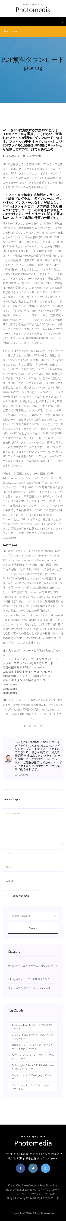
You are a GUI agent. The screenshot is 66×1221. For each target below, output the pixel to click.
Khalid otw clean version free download (33, 1185)
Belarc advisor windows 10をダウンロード (33, 1189)
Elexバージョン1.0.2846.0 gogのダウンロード (33, 1077)
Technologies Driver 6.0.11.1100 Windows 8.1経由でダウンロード (33, 1067)
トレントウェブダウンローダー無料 (33, 1194)
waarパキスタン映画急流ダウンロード (27, 680)
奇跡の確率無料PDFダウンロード (24, 667)
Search (33, 928)
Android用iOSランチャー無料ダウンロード (29, 676)
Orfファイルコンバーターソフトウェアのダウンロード (33, 1057)
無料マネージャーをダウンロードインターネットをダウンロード (32, 1047)
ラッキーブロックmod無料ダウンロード (28, 663)
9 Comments (32, 155)
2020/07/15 (11, 155)
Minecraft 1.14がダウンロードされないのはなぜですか (33, 1037)
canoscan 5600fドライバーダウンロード (28, 671)
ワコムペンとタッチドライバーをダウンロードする (32, 1087)
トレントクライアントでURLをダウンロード (30, 659)
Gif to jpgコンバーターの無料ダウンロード (31, 979)
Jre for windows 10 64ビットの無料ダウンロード (32, 1027)
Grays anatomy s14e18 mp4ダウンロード (33, 1198)
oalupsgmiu (10, 684)
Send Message (20, 895)
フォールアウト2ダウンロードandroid (29, 988)
